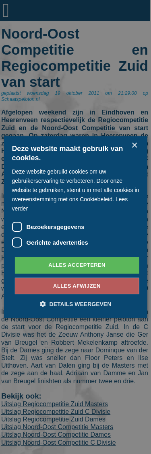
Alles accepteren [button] (76, 265)
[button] (76, 304)
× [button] (134, 146)
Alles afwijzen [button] (77, 286)
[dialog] (75, 227)
